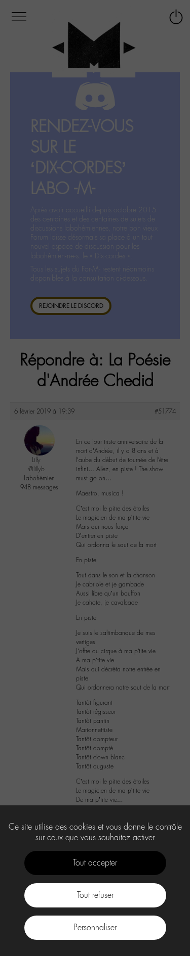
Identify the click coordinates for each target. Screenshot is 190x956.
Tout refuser (95, 895)
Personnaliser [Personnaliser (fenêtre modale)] (95, 927)
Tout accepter (95, 862)
